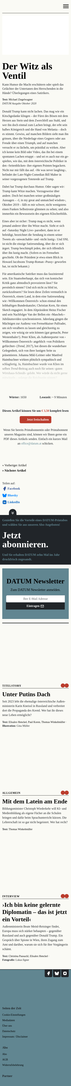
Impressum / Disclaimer (15, 1036)
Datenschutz (8, 1031)
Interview (11, 896)
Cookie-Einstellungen (13, 1014)
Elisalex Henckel (18, 722)
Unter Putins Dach (26, 694)
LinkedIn (11, 502)
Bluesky (10, 495)
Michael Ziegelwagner (21, 99)
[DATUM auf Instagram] (65, 973)
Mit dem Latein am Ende (34, 801)
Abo (4, 1054)
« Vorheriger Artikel (14, 465)
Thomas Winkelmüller (53, 722)
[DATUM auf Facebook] (48, 973)
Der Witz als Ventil (27, 71)
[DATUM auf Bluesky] (57, 973)
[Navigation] (66, 7)
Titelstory (11, 685)
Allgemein (11, 793)
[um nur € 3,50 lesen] (65, 685)
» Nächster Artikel (14, 470)
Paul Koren (34, 722)
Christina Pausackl (19, 956)
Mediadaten (8, 1020)
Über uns (7, 1025)
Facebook (11, 488)
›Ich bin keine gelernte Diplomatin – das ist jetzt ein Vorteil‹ (34, 912)
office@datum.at (31, 443)
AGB (5, 1059)
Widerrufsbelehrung (12, 1065)
